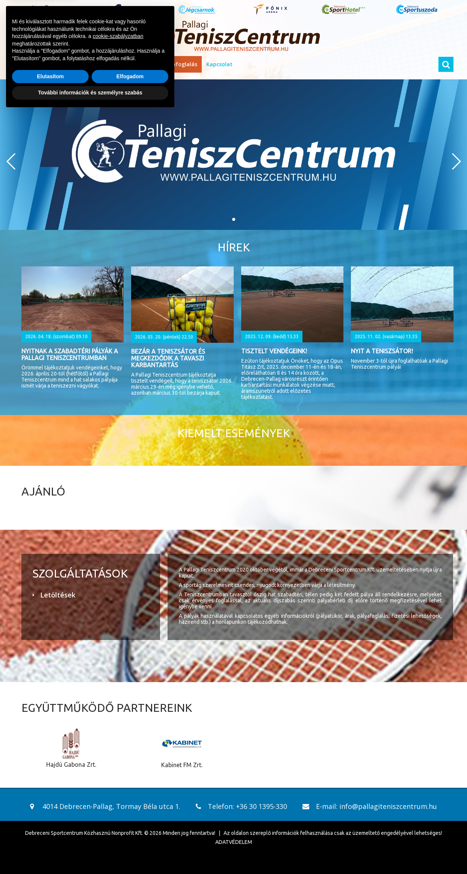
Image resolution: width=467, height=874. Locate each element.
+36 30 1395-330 (261, 806)
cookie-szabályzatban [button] (118, 797)
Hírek (45, 64)
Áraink (111, 64)
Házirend (140, 64)
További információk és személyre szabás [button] (90, 853)
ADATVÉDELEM (233, 842)
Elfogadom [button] (130, 837)
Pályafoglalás (179, 64)
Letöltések (58, 594)
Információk (77, 64)
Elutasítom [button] (50, 837)
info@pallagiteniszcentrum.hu (388, 806)
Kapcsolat (219, 64)
